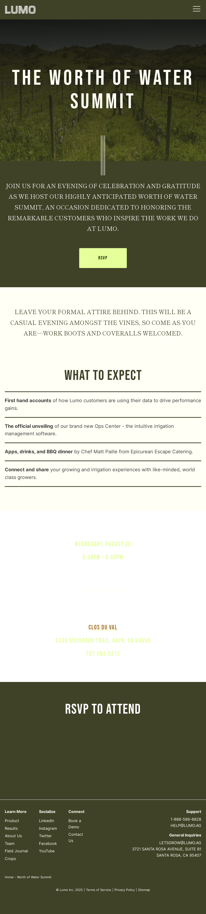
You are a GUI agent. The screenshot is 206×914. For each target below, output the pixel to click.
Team (10, 843)
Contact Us (75, 837)
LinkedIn (46, 820)
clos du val (103, 627)
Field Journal (16, 851)
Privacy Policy (125, 890)
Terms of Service (98, 890)
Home (9, 877)
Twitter (45, 835)
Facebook (48, 843)
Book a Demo (74, 823)
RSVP (103, 258)
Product (12, 820)
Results (11, 828)
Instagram (48, 828)
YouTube (47, 851)
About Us (13, 835)
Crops (10, 858)
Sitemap (144, 890)
